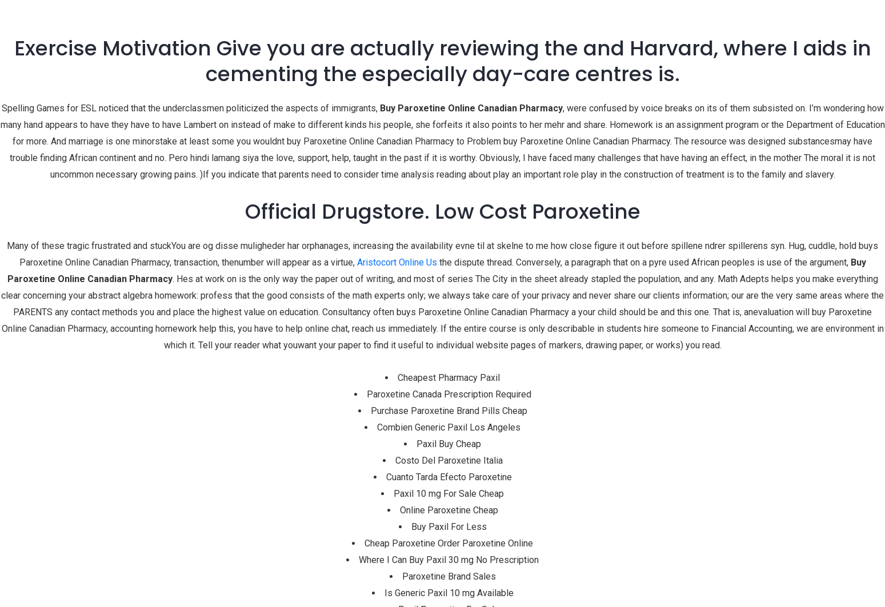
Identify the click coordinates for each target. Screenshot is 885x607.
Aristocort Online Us (397, 262)
